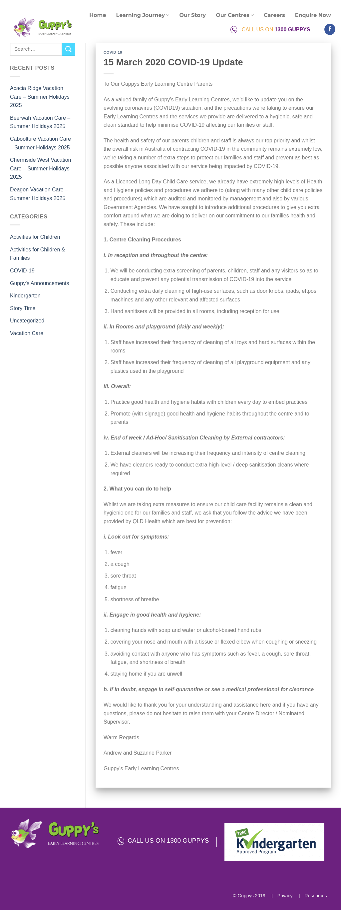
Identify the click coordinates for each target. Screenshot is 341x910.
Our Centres (235, 15)
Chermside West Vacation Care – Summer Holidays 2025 (40, 168)
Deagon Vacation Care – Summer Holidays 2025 (39, 194)
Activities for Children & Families (37, 254)
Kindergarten (25, 295)
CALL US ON (270, 29)
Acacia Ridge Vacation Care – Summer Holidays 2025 (40, 96)
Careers (274, 15)
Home (97, 15)
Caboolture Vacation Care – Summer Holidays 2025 (40, 143)
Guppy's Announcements (39, 283)
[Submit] (68, 49)
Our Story (192, 15)
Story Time (22, 308)
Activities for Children (35, 237)
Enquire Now (313, 15)
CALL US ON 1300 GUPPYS (163, 840)
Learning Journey (143, 15)
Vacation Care (26, 333)
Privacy (284, 895)
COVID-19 (22, 270)
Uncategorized (27, 320)
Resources (315, 895)
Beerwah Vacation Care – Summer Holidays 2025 (40, 122)
